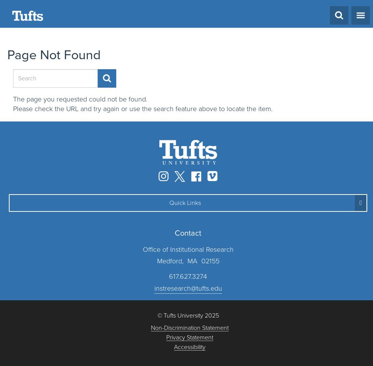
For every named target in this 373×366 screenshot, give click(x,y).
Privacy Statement (189, 337)
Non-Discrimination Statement (190, 328)
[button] (188, 203)
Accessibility (190, 347)
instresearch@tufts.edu (188, 288)
